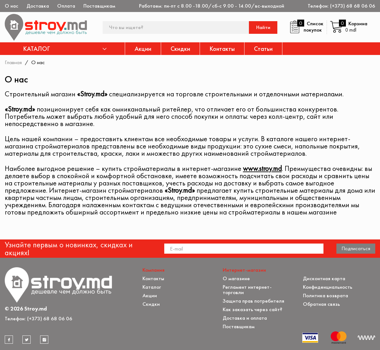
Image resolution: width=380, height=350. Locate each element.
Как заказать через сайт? (252, 309)
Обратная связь (321, 304)
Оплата (66, 6)
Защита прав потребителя (253, 301)
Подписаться (355, 248)
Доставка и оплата (245, 318)
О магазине (236, 278)
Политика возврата (325, 295)
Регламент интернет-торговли (247, 290)
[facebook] (9, 339)
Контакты (222, 48)
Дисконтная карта (324, 278)
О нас (11, 6)
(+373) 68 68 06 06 (352, 6)
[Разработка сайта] (366, 337)
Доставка (38, 6)
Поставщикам (99, 6)
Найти (263, 27)
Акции (143, 48)
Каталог (151, 287)
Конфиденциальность (327, 287)
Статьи (263, 48)
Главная (13, 62)
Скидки (180, 48)
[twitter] (26, 339)
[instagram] (44, 339)
